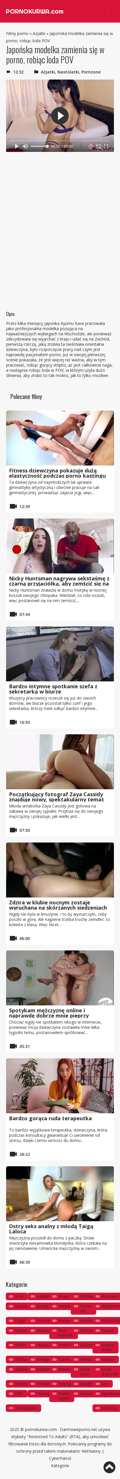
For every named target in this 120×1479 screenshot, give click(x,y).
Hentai (65, 1306)
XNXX (20, 1345)
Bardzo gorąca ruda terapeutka (50, 1118)
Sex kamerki (66, 1333)
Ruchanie (45, 1330)
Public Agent (64, 1396)
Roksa (21, 1330)
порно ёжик (108, 1347)
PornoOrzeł (69, 1320)
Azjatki (39, 33)
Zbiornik (87, 1345)
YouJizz (43, 1345)
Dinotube (67, 1369)
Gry (105, 1383)
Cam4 (64, 1359)
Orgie (20, 1320)
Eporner (22, 1383)
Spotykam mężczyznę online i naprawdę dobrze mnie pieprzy (49, 1013)
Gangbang (89, 1383)
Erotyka (44, 1306)
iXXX (19, 1393)
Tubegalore (26, 1408)
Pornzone (91, 72)
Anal (19, 1296)
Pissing (43, 1393)
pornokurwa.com (41, 1429)
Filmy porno (17, 33)
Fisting (65, 1383)
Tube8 (108, 1330)
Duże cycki (85, 1371)
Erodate (44, 1383)
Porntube (88, 1359)
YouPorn (67, 1345)
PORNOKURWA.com (34, 11)
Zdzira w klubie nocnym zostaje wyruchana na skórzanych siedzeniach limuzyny (58, 907)
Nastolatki (68, 72)
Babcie (21, 1369)
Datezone (24, 1306)
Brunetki (44, 1369)
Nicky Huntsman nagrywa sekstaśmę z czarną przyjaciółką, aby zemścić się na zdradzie (59, 583)
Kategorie (60, 1465)
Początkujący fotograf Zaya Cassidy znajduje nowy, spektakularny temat (56, 797)
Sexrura (87, 1393)
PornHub (45, 1320)
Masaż (108, 1359)
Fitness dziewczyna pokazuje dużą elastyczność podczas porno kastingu (57, 473)
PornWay (88, 1320)
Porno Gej (86, 1308)
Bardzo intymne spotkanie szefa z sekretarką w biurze (53, 689)
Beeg (63, 1296)
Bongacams (48, 1359)
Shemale (88, 1330)
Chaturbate (25, 1359)
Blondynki (89, 1296)
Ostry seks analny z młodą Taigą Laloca (51, 1229)
